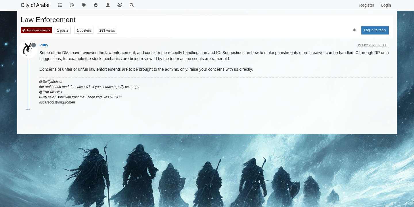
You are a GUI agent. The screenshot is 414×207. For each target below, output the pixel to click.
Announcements (36, 30)
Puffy (43, 45)
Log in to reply (375, 30)
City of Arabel (36, 5)
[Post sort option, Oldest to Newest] (354, 30)
